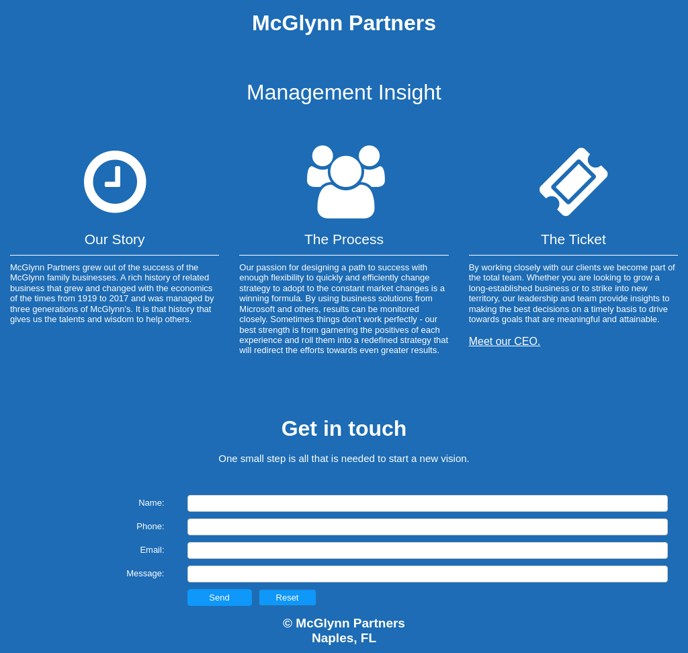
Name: (151, 503)
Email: (152, 550)
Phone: (150, 526)
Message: (145, 573)
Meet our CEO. (505, 341)
